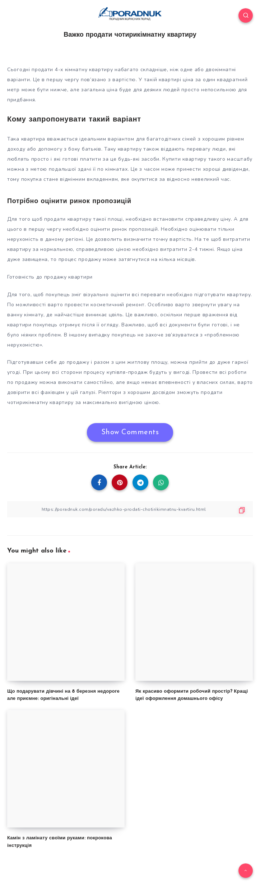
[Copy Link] (130, 509)
